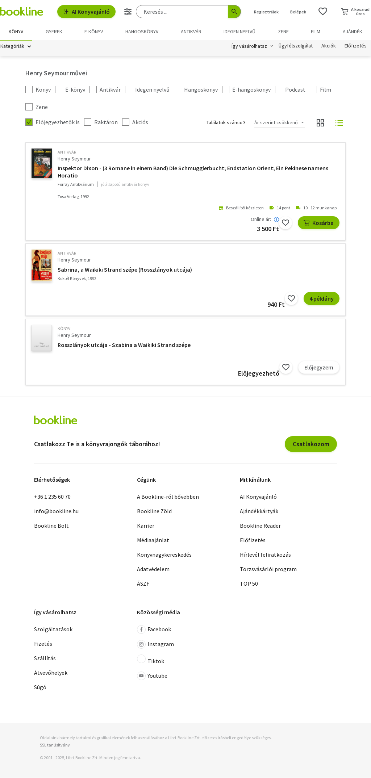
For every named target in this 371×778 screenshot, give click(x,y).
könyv (64, 328)
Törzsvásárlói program (268, 569)
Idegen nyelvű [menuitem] (239, 31)
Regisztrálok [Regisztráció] (266, 11)
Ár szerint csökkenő (276, 123)
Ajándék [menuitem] (352, 31)
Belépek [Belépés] (298, 11)
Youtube (152, 676)
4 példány (321, 298)
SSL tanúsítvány (55, 745)
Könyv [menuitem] (16, 31)
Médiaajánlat (153, 540)
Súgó (40, 687)
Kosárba (319, 223)
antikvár (67, 152)
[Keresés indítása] (234, 11)
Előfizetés (356, 46)
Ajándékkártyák (259, 511)
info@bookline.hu (56, 511)
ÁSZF (143, 583)
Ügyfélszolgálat (296, 46)
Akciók (328, 46)
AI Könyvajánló (86, 11)
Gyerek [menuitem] (54, 31)
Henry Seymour (74, 159)
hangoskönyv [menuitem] (141, 31)
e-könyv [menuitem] (93, 31)
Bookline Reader (260, 526)
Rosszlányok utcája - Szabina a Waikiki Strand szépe (124, 345)
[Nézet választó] (320, 123)
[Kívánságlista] (323, 12)
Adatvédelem (153, 569)
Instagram (155, 645)
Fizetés (43, 644)
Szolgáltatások (53, 629)
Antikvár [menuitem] (191, 31)
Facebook (154, 630)
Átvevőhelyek (50, 673)
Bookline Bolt (51, 526)
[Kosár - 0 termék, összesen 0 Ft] (355, 11)
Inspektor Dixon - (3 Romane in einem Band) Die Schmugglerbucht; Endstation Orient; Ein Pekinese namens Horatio (193, 172)
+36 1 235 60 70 (52, 497)
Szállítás (45, 658)
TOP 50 (249, 583)
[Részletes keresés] (127, 11)
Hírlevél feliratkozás (265, 555)
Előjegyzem (318, 367)
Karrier (145, 526)
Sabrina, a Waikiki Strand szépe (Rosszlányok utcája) (125, 269)
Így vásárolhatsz (249, 46)
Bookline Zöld (154, 511)
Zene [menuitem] (283, 31)
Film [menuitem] (315, 31)
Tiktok (150, 660)
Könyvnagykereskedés (164, 555)
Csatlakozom (311, 444)
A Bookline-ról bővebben (168, 497)
